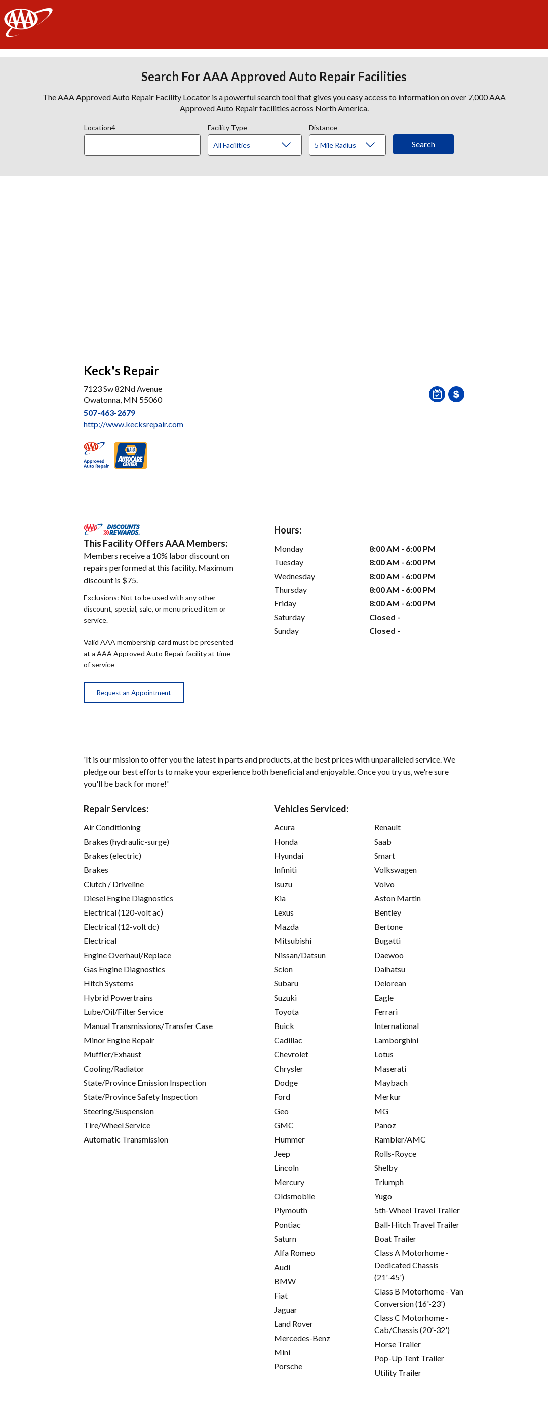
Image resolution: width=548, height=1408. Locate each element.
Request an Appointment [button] (134, 693)
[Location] (142, 145)
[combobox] (146, 142)
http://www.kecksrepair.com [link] (133, 424)
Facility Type (227, 126)
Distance (323, 126)
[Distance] (351, 145)
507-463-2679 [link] (109, 412)
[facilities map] (274, 264)
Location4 (99, 126)
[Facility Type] (263, 145)
